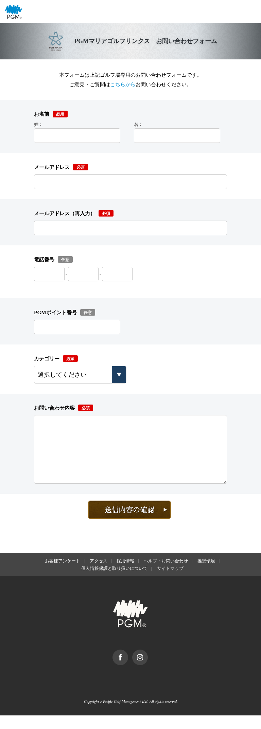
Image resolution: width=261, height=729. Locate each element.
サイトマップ (170, 581)
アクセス (98, 574)
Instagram (147, 666)
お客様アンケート (62, 574)
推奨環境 (206, 574)
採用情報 (125, 574)
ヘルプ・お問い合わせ (166, 574)
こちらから (123, 84)
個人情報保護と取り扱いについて (114, 581)
